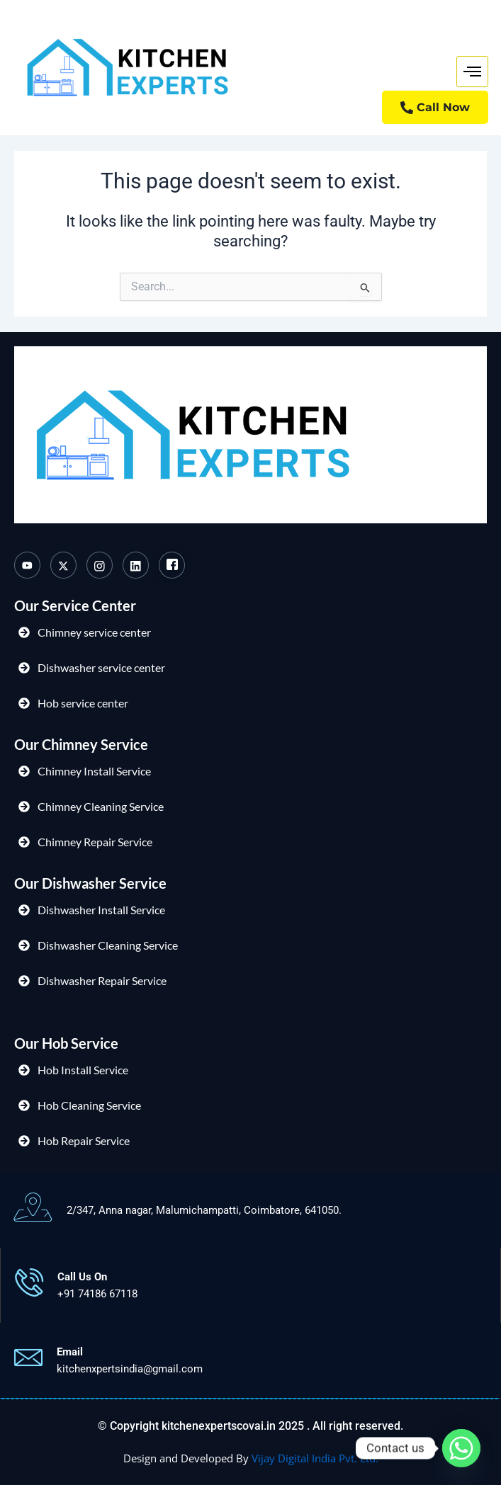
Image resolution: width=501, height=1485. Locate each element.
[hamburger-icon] (472, 71)
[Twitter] (63, 565)
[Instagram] (99, 565)
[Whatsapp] (461, 1448)
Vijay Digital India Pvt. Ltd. (315, 1458)
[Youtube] (27, 565)
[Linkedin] (136, 565)
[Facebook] (172, 565)
